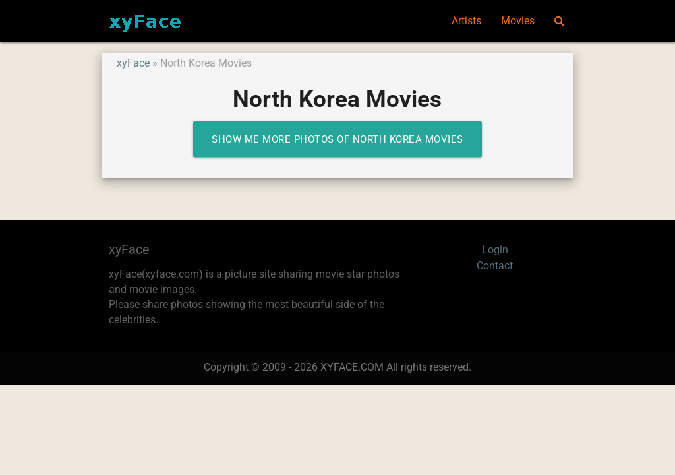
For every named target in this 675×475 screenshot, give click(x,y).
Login (495, 250)
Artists (466, 21)
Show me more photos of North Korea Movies (337, 139)
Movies (518, 21)
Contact (495, 266)
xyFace (133, 63)
